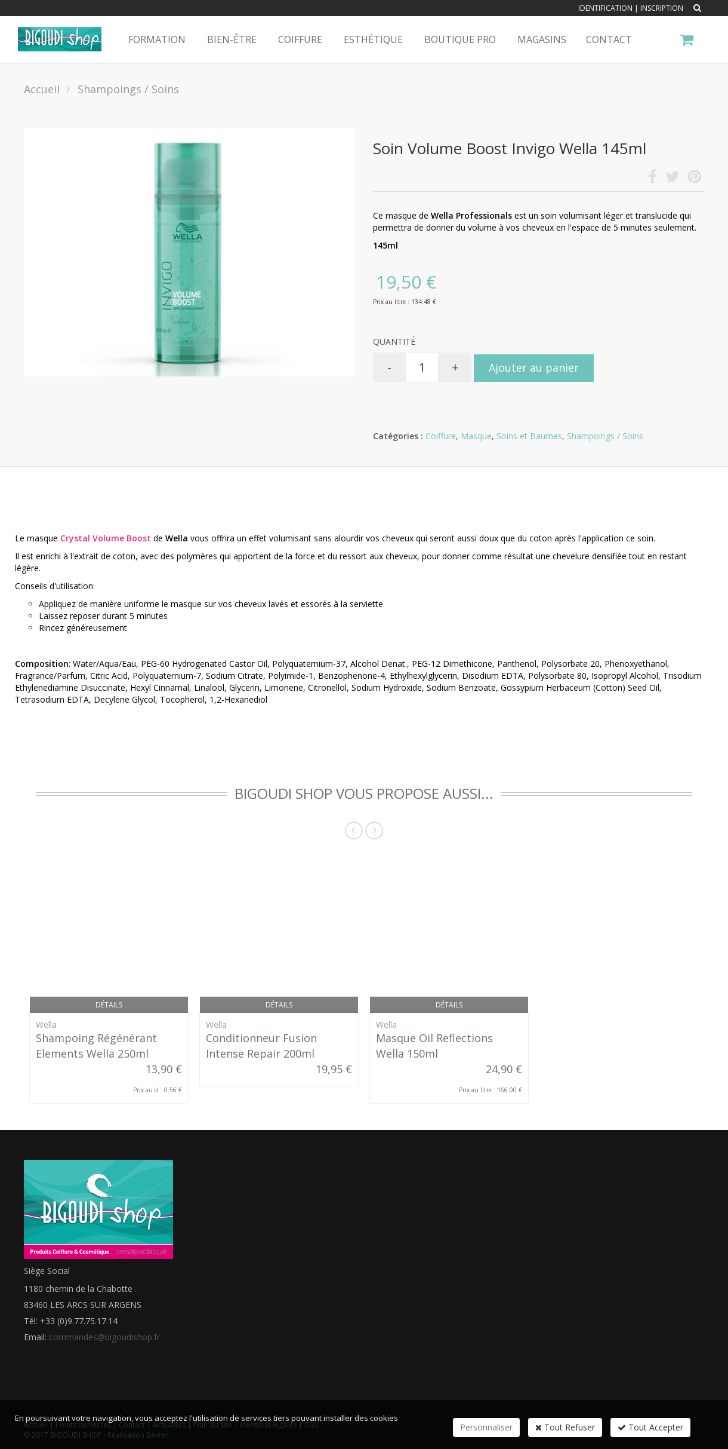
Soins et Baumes (529, 436)
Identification (605, 8)
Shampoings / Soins (605, 436)
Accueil (42, 89)
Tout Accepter (650, 1427)
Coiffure (300, 39)
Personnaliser (486, 1427)
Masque (476, 436)
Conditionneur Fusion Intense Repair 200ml (261, 1046)
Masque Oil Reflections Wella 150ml (434, 1046)
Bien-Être (232, 39)
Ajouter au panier (534, 367)
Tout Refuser (565, 1427)
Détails (108, 1005)
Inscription (661, 8)
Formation (157, 39)
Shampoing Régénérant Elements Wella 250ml (96, 1046)
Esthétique (373, 39)
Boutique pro (460, 39)
